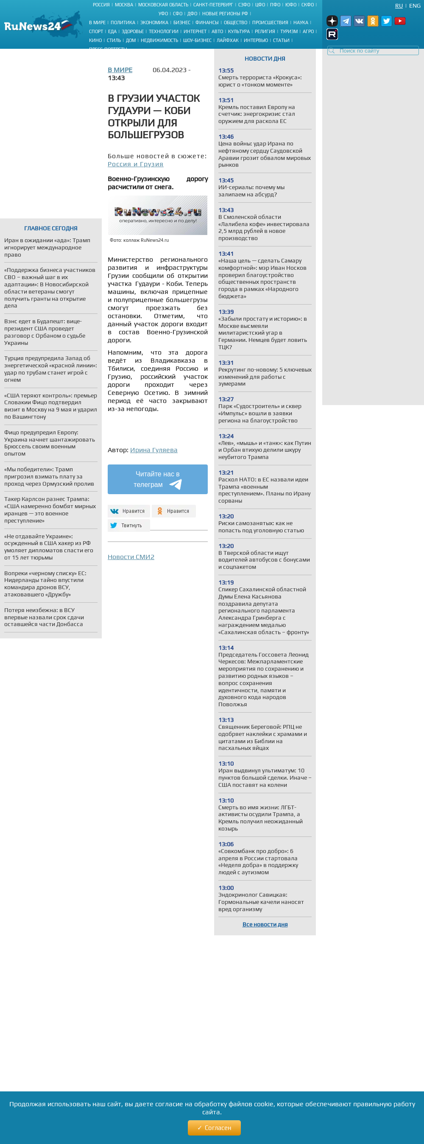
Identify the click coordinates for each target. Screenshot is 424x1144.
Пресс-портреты (108, 49)
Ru (399, 5)
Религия (265, 31)
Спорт (96, 31)
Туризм (289, 31)
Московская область (163, 4)
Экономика (154, 22)
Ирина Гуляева (154, 450)
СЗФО (244, 4)
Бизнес (181, 22)
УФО (163, 13)
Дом (131, 40)
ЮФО (290, 4)
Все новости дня (265, 924)
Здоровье (133, 31)
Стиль (114, 40)
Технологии (164, 31)
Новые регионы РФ (225, 13)
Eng (415, 5)
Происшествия (270, 22)
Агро (308, 31)
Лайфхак (228, 40)
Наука (300, 22)
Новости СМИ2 (131, 557)
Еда (112, 31)
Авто (217, 31)
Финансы (207, 22)
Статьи (281, 40)
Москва (124, 4)
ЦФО (260, 4)
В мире (97, 22)
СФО (177, 13)
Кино (95, 40)
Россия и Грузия (136, 164)
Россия (101, 4)
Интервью (256, 40)
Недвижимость (159, 40)
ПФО (275, 4)
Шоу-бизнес (197, 40)
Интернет (195, 31)
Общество (235, 22)
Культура (239, 31)
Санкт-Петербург (213, 4)
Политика (123, 22)
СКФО (307, 4)
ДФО (192, 13)
